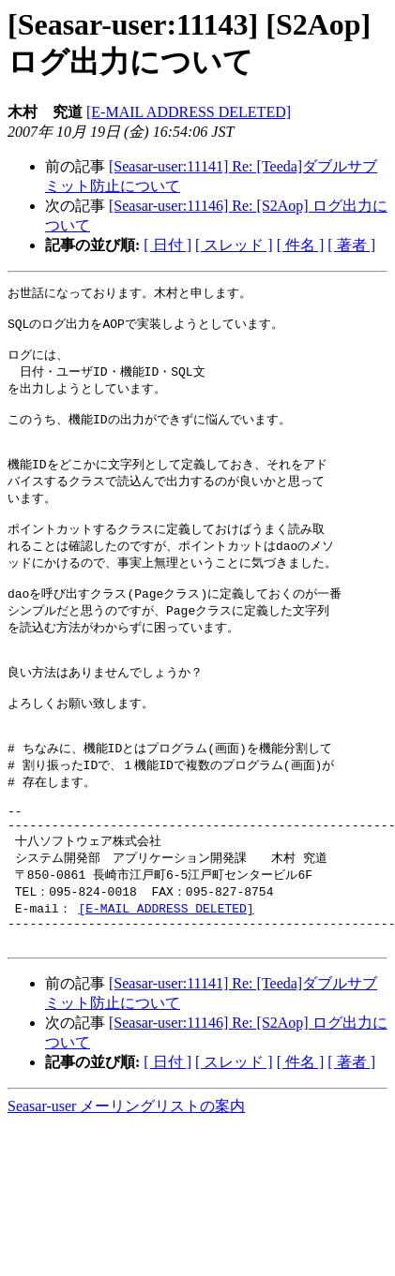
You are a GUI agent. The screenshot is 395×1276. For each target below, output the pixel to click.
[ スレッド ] (234, 245)
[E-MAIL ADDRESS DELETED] (188, 112)
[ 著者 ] (351, 245)
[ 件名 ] (301, 245)
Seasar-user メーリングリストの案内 (126, 1177)
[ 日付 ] (167, 245)
